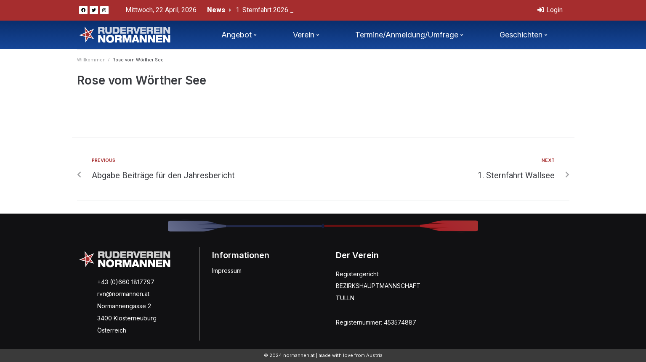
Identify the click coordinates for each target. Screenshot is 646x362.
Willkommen (91, 60)
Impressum (227, 270)
